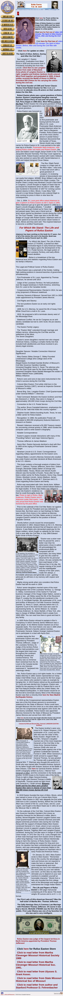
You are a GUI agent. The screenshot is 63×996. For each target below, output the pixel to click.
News (2, 994)
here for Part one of (47, 32)
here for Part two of (49, 41)
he (40, 18)
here (25, 51)
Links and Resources (9, 994)
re (42, 18)
